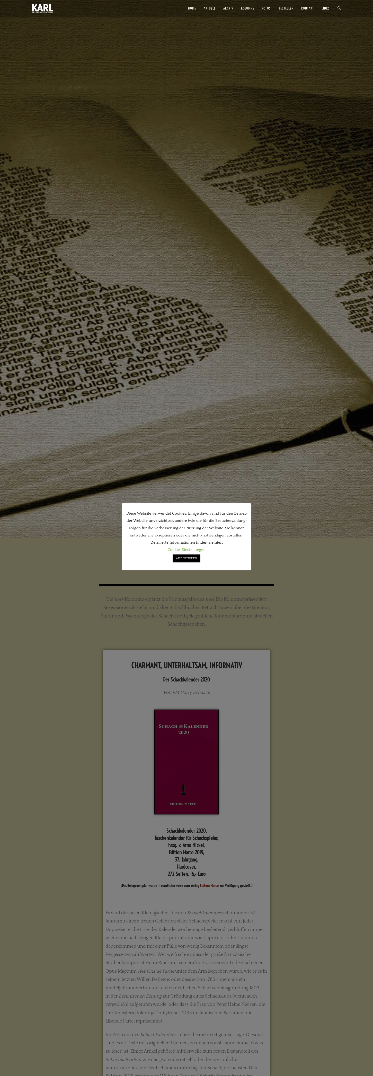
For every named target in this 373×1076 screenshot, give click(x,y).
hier (218, 542)
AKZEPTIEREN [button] (186, 558)
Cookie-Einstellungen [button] (186, 550)
